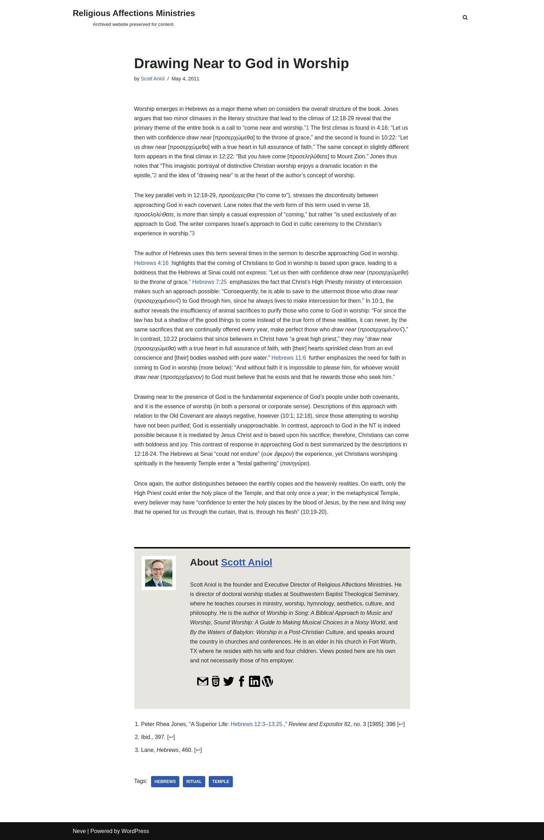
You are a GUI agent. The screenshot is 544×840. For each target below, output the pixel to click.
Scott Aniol (153, 78)
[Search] (465, 17)
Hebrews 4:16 (151, 263)
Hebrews (165, 781)
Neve (79, 831)
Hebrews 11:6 (289, 358)
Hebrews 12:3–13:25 (256, 724)
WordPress (135, 831)
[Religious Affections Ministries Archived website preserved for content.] (134, 17)
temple (220, 781)
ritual (194, 781)
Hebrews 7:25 (209, 282)
